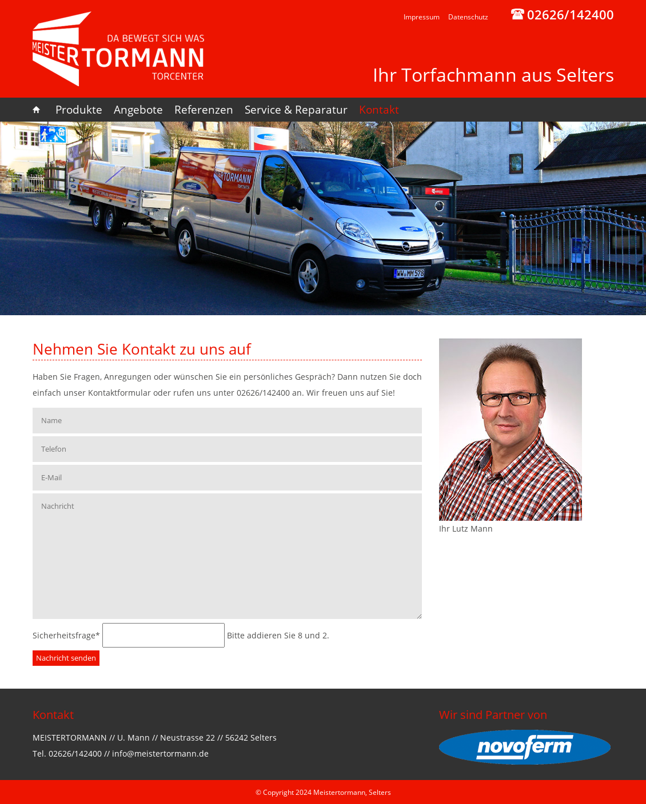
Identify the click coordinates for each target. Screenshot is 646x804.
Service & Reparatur (296, 109)
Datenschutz (468, 17)
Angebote (138, 109)
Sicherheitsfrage (67, 635)
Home (41, 110)
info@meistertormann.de (160, 753)
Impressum (422, 17)
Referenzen (203, 109)
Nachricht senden (66, 658)
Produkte (78, 109)
